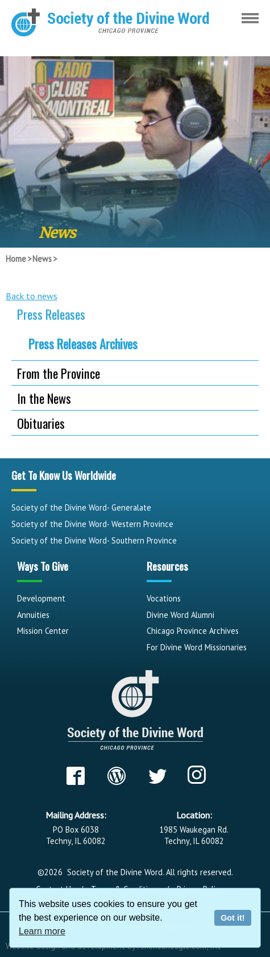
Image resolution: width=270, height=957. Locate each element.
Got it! (232, 917)
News (42, 258)
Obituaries (41, 422)
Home (16, 258)
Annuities (33, 614)
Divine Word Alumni (180, 614)
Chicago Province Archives (193, 630)
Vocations (164, 598)
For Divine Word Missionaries (197, 647)
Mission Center (43, 630)
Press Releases (51, 313)
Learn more (42, 931)
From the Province (58, 372)
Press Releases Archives (83, 344)
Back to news (31, 296)
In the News (44, 397)
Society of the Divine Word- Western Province (92, 524)
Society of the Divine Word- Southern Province (94, 540)
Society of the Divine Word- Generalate (81, 507)
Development (41, 598)
